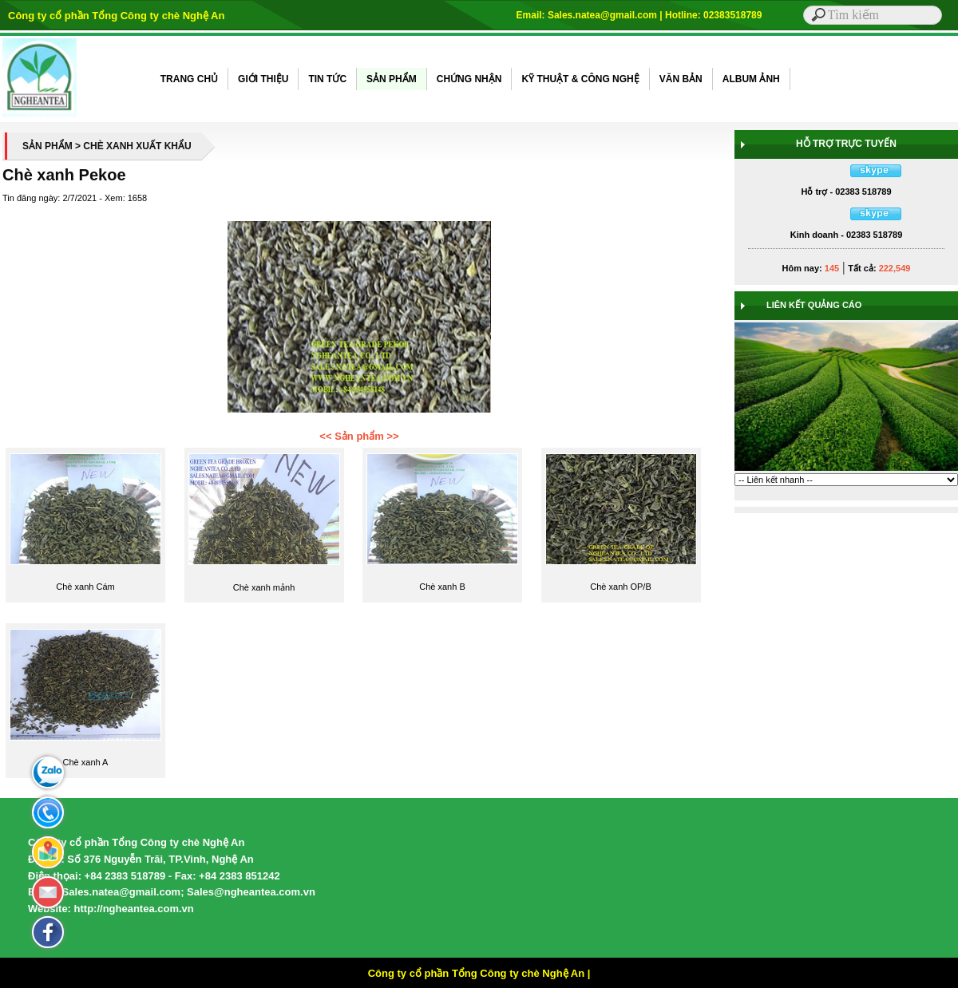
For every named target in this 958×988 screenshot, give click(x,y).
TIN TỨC (327, 79)
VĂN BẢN (681, 79)
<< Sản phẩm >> (358, 436)
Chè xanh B (442, 586)
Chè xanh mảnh (264, 587)
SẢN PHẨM (391, 79)
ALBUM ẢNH (751, 79)
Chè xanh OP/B (620, 586)
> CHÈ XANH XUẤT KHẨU (133, 146)
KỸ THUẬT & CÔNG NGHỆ (580, 79)
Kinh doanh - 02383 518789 (846, 234)
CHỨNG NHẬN (469, 79)
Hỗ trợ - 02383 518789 (846, 191)
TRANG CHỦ (189, 79)
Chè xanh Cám (85, 586)
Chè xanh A (86, 762)
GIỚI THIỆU (263, 79)
